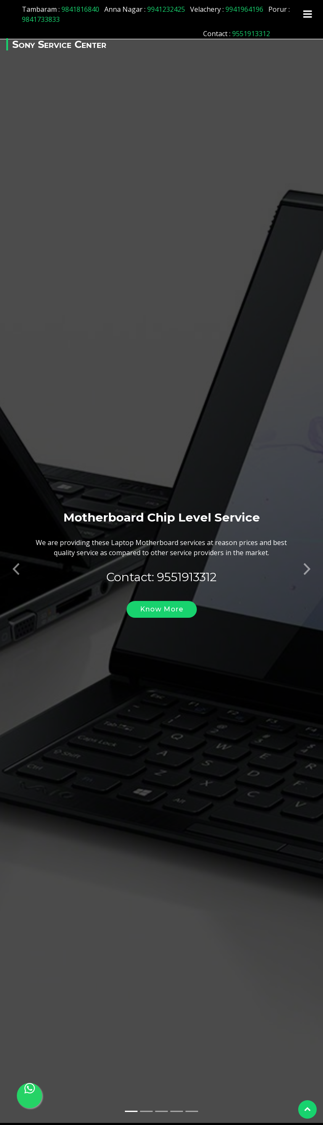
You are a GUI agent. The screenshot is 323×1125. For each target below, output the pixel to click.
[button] (16, 558)
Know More (161, 602)
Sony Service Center (59, 44)
